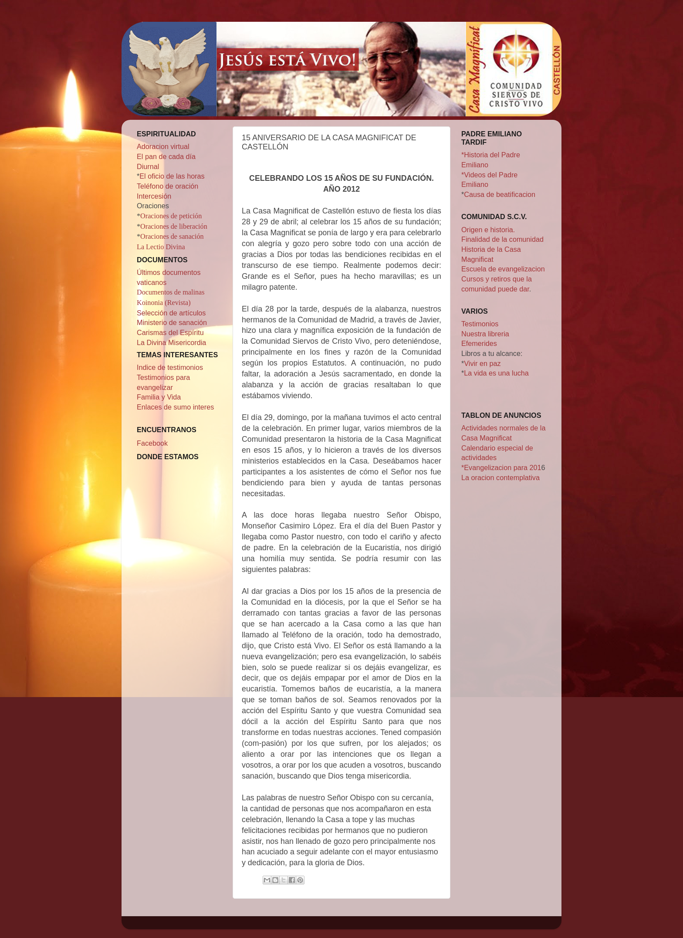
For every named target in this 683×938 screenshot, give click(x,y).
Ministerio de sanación (172, 322)
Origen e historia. (488, 230)
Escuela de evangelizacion (503, 269)
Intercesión (154, 196)
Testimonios (479, 324)
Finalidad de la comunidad (502, 239)
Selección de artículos (171, 313)
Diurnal (148, 166)
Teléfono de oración (167, 186)
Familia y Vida (159, 397)
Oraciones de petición (171, 216)
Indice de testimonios (170, 367)
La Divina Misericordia (171, 342)
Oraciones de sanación (172, 236)
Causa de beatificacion (499, 194)
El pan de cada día (166, 156)
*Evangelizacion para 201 (501, 467)
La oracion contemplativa (500, 477)
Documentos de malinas (171, 292)
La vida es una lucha (496, 373)
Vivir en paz (482, 363)
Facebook (152, 443)
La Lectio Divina (161, 247)
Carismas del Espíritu (170, 332)
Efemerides (479, 343)
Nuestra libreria (485, 334)
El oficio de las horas (171, 176)
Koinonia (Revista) (164, 303)
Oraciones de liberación (173, 226)
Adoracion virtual (163, 146)
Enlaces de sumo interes (175, 407)
